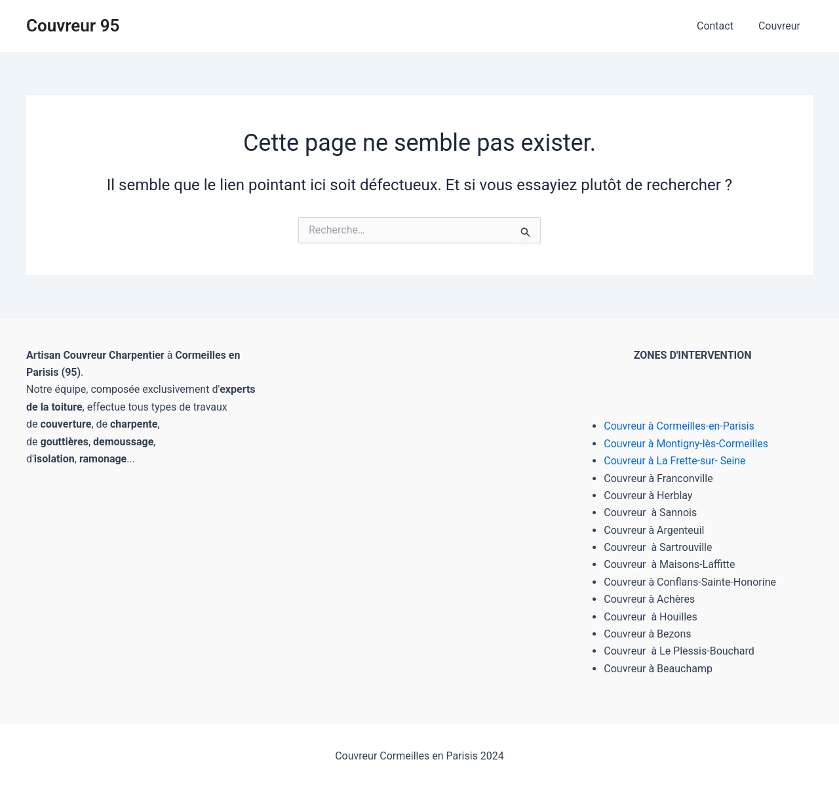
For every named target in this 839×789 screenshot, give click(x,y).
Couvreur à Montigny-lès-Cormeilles (687, 443)
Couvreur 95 (72, 25)
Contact (721, 26)
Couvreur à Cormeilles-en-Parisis (679, 426)
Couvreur (781, 26)
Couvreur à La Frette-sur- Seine (675, 461)
